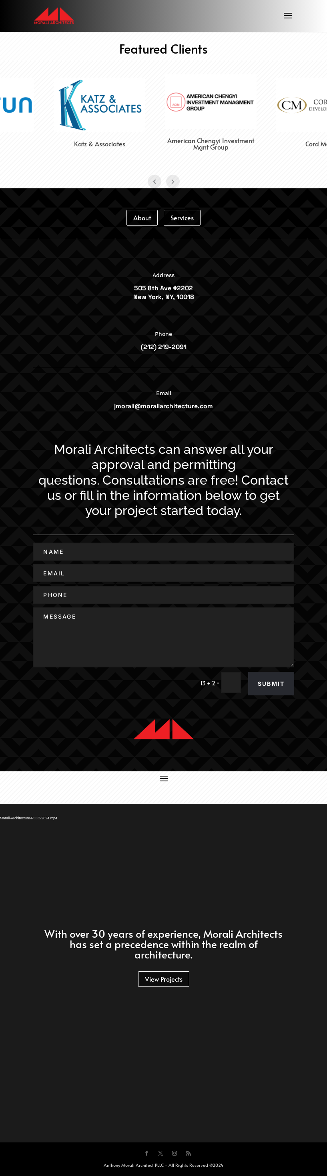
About (142, 217)
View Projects (164, 978)
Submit (271, 683)
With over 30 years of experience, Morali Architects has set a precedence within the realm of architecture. (163, 943)
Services (182, 217)
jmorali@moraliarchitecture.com (163, 406)
